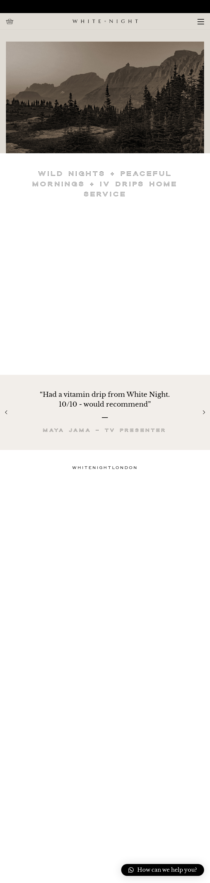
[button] (162, 870)
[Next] (203, 412)
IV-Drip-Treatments (105, 767)
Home (105, 743)
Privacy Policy (105, 791)
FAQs (105, 759)
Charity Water (105, 775)
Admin (45, 869)
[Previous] (6, 412)
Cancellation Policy (105, 783)
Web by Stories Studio (88, 869)
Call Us (105, 751)
